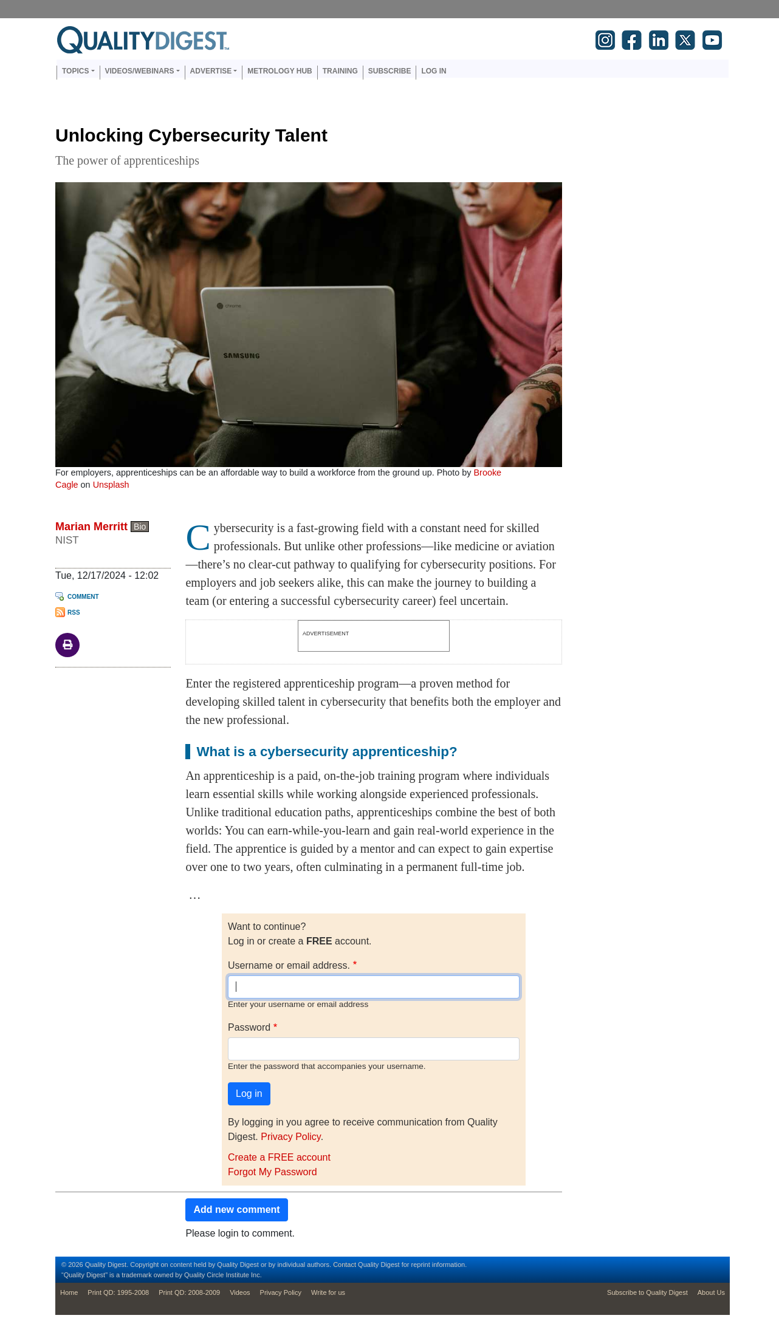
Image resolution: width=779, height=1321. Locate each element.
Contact (344, 1264)
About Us (711, 1292)
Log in (433, 71)
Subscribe (389, 71)
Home (69, 1292)
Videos (240, 1292)
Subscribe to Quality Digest (647, 1292)
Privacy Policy (290, 1137)
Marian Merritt (91, 527)
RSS (73, 612)
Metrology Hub (279, 71)
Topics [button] (75, 71)
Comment (83, 596)
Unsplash (111, 485)
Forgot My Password (272, 1172)
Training (340, 71)
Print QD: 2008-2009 (189, 1292)
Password (249, 1027)
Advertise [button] (211, 71)
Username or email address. (289, 965)
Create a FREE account (279, 1157)
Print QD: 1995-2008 (118, 1292)
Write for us (328, 1292)
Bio (140, 526)
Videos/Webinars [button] (139, 71)
